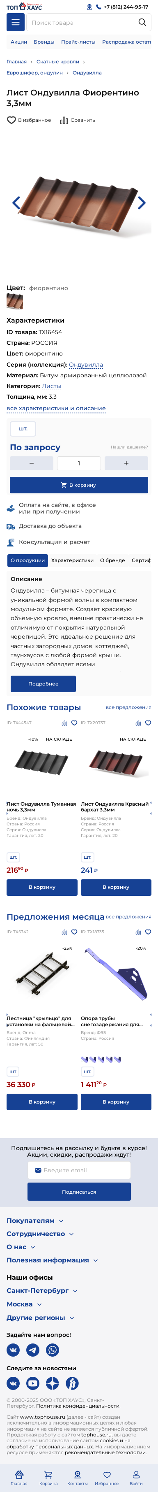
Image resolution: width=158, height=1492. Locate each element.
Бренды (44, 42)
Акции (19, 42)
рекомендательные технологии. (106, 1452)
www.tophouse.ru (42, 1417)
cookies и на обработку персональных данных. (69, 1443)
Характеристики (72, 560)
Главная (17, 61)
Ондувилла (87, 73)
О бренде (112, 560)
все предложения (128, 707)
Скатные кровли (58, 61)
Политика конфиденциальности (77, 1406)
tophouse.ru (96, 1435)
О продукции (28, 560)
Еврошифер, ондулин (35, 73)
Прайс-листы (78, 42)
